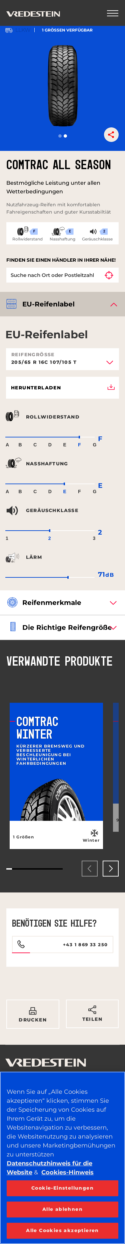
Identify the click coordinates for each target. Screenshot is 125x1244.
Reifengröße (33, 355)
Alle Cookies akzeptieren (62, 1230)
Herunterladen (63, 387)
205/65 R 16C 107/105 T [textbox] (44, 362)
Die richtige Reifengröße (67, 627)
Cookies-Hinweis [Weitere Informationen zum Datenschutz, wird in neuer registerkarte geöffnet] (67, 1172)
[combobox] (62, 364)
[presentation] (90, 869)
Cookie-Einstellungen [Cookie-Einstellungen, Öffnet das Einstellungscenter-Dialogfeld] (62, 1188)
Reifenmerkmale (51, 603)
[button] (60, 136)
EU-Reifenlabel (48, 304)
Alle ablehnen (62, 1209)
